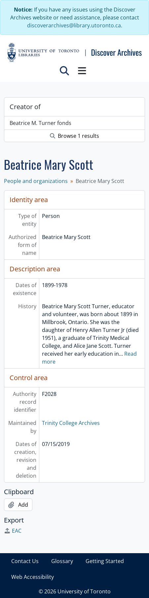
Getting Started (105, 561)
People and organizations (36, 181)
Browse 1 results (74, 135)
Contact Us (25, 561)
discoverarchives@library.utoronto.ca (74, 25)
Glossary (62, 561)
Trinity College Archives (71, 423)
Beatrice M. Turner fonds (40, 123)
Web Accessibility (32, 577)
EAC (12, 530)
